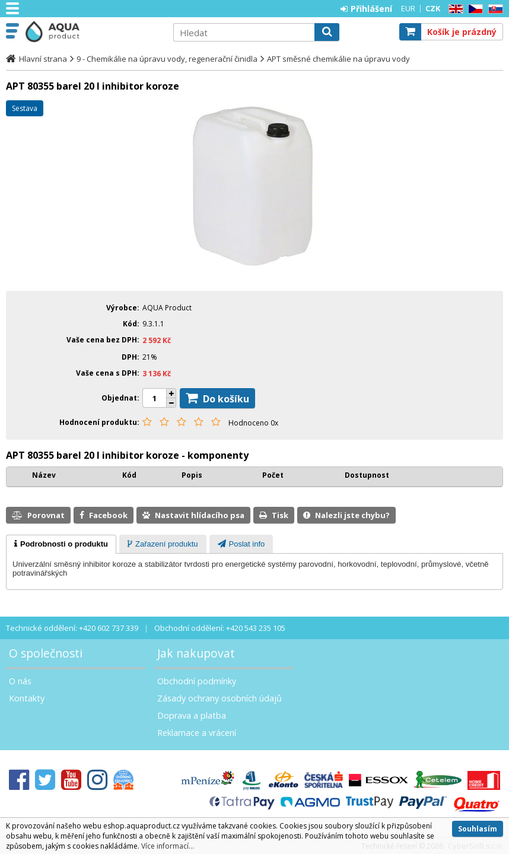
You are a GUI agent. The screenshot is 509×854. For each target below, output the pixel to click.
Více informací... (167, 846)
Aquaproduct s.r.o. (93, 31)
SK (493, 9)
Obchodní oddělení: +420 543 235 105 (219, 628)
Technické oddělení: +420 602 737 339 (72, 628)
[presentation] (61, 544)
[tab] (61, 544)
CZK (432, 8)
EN (454, 9)
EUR (408, 8)
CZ (473, 9)
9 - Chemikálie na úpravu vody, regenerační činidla (167, 58)
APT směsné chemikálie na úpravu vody (338, 58)
